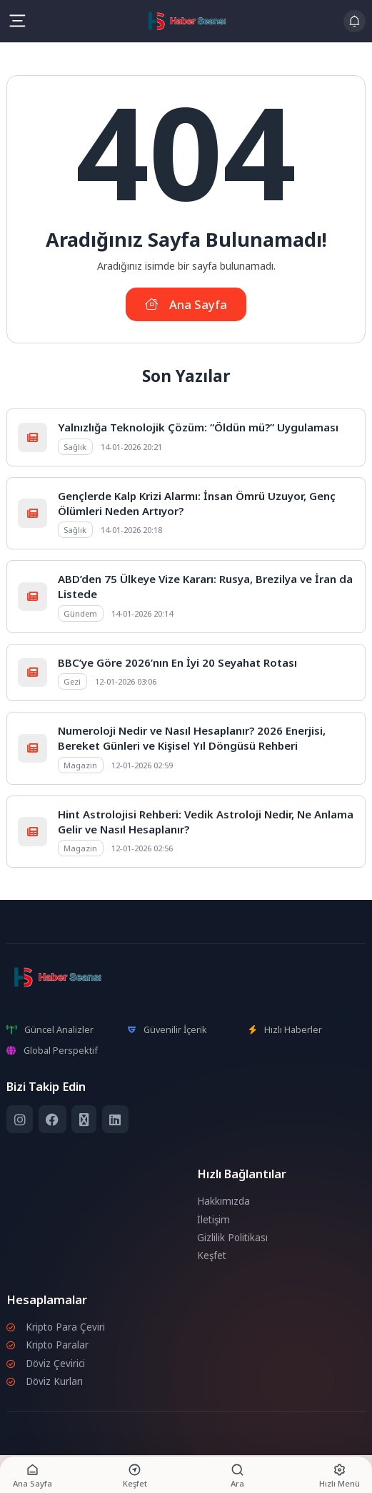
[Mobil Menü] (17, 20)
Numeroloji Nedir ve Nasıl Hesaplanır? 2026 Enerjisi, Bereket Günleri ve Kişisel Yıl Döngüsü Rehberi (192, 738)
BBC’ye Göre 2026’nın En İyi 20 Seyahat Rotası (177, 662)
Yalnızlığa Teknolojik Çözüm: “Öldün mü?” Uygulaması (198, 427)
